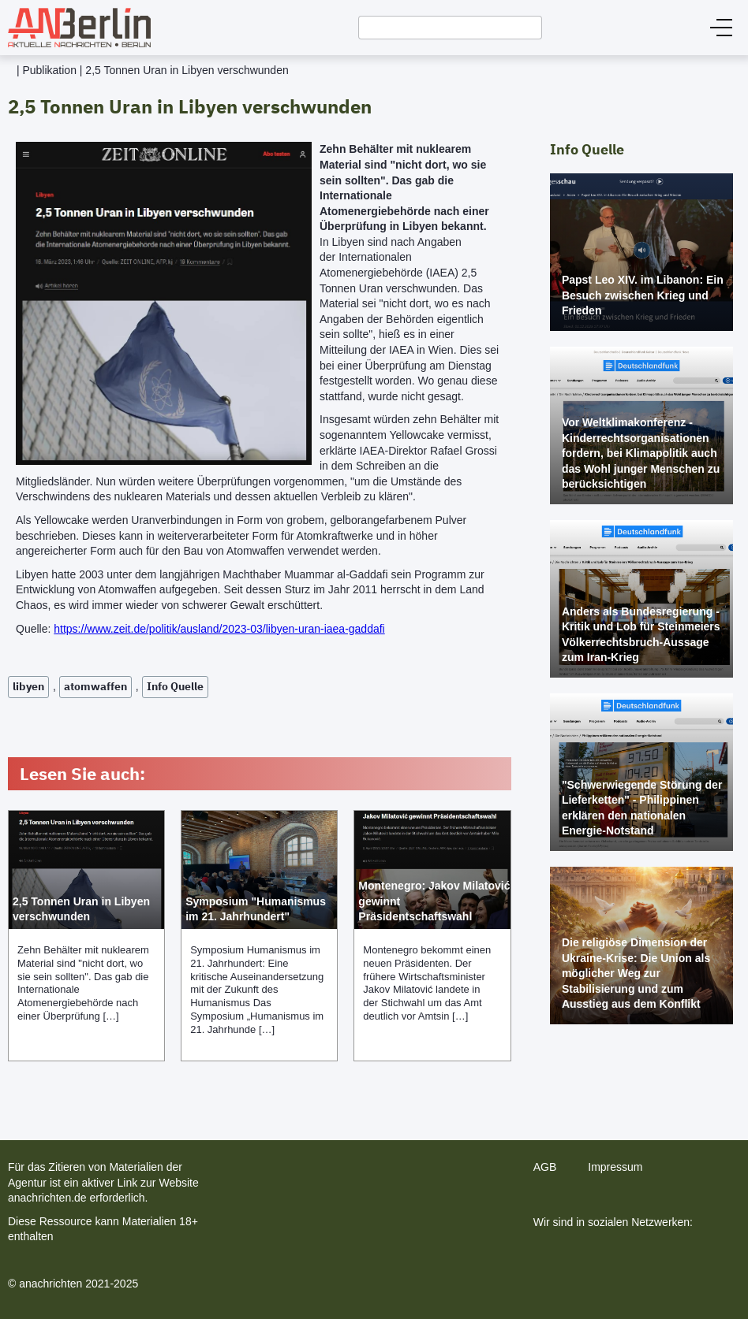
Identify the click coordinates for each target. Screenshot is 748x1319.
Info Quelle (175, 686)
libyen (28, 686)
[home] (75, 27)
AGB (545, 1167)
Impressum (615, 1167)
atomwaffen (95, 686)
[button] (721, 27)
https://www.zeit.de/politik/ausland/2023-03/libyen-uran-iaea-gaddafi (219, 628)
